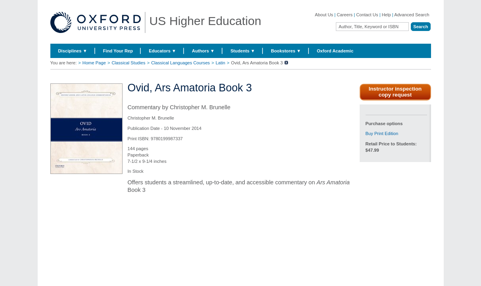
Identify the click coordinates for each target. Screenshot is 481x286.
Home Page (94, 62)
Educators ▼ (162, 50)
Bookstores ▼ (286, 50)
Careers (345, 14)
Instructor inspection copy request (395, 92)
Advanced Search (411, 14)
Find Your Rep (118, 50)
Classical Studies (128, 62)
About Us (324, 14)
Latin (220, 62)
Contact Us (367, 14)
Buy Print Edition (382, 133)
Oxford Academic (335, 50)
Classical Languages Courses (180, 62)
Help (386, 14)
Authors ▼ (203, 50)
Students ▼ (242, 50)
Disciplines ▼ (72, 50)
